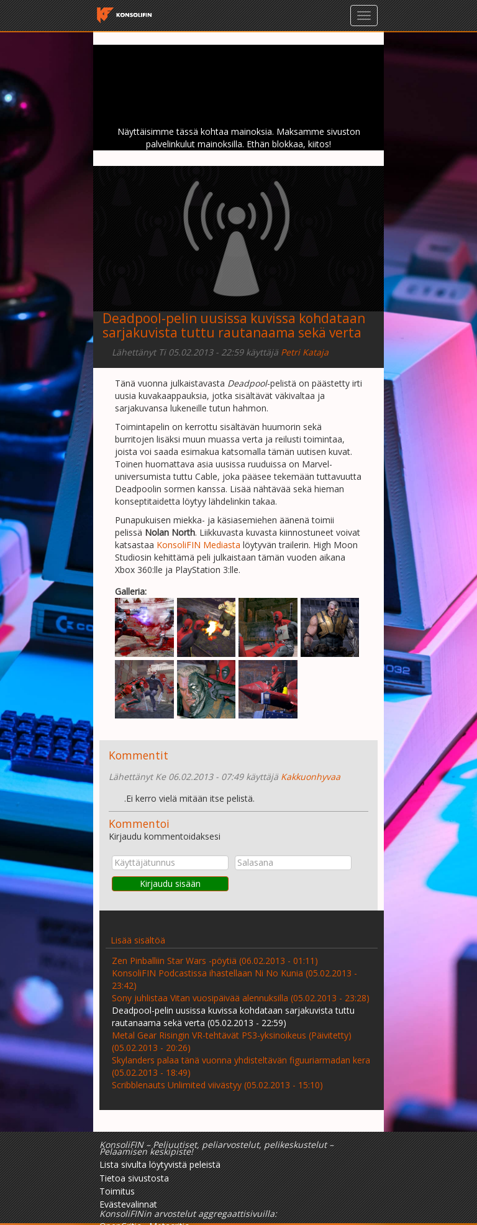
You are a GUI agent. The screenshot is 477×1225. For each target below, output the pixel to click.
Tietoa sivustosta (134, 1178)
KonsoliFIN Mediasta (200, 545)
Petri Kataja (305, 352)
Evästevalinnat (128, 1204)
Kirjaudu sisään (170, 883)
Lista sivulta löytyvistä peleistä (159, 1164)
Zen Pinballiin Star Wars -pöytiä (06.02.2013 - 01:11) (215, 960)
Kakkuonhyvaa (310, 776)
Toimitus (117, 1191)
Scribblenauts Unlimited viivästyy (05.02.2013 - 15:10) (217, 1085)
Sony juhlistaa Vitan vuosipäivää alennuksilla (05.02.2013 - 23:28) (241, 998)
